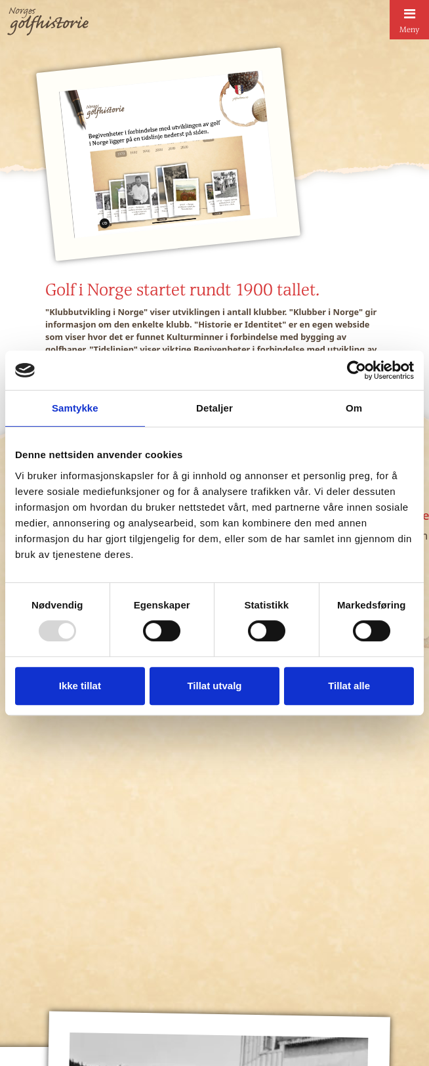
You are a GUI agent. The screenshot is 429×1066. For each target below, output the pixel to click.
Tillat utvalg (214, 685)
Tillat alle (349, 685)
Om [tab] (354, 408)
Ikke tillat (80, 685)
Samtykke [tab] (75, 408)
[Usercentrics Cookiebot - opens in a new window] (356, 370)
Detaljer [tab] (214, 408)
